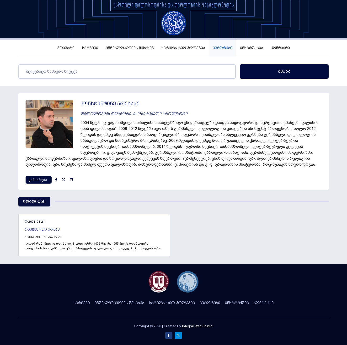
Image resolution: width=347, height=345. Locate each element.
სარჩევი (90, 48)
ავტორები (222, 48)
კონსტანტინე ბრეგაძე (44, 237)
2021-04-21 (35, 221)
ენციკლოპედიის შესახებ (130, 48)
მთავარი (66, 48)
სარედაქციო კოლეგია (183, 48)
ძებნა (284, 71)
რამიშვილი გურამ (42, 229)
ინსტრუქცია (251, 48)
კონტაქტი (280, 48)
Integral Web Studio (197, 326)
